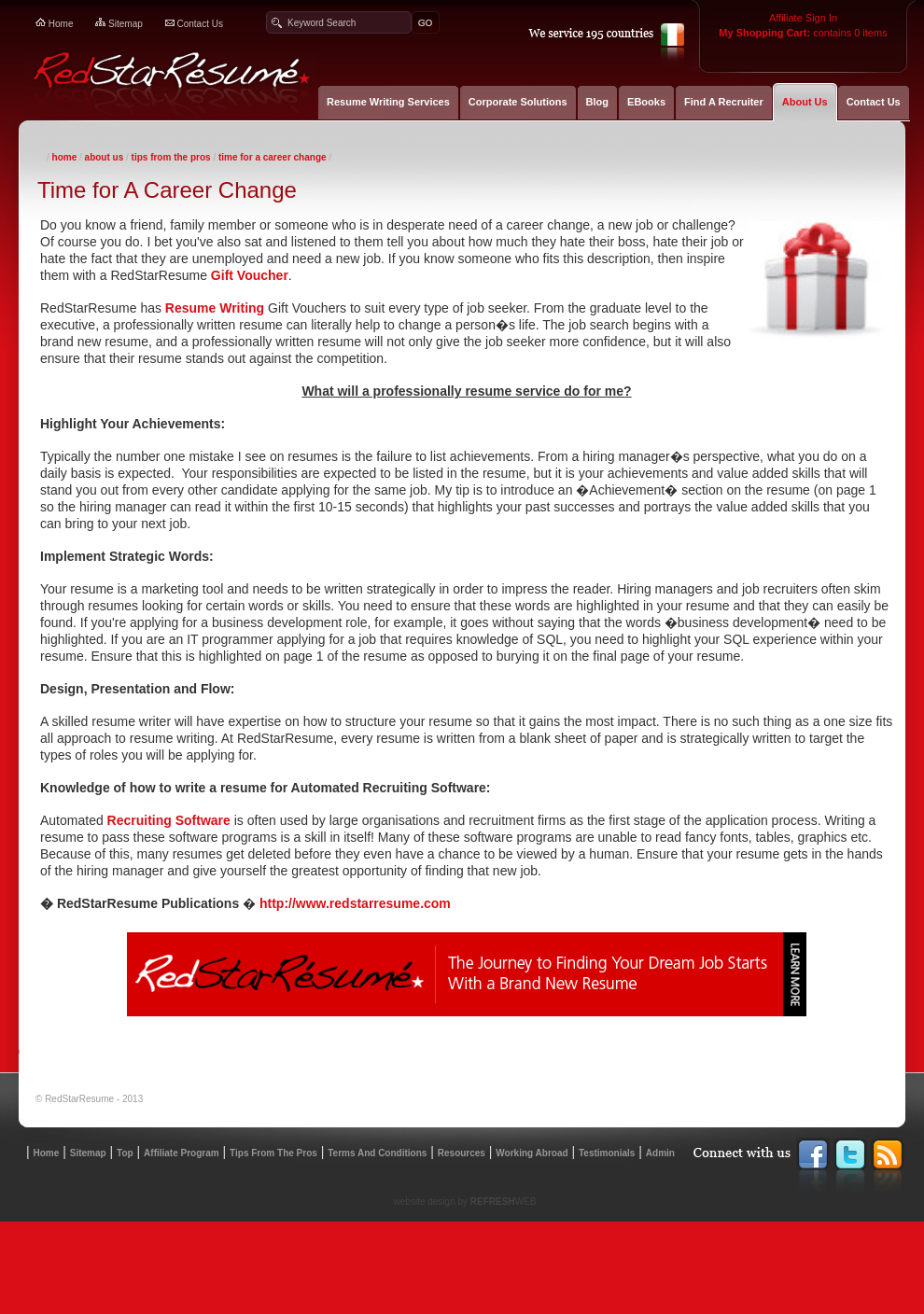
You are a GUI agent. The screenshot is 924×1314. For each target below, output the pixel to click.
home (54, 24)
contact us (194, 24)
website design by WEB (465, 1201)
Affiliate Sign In (803, 13)
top (125, 1153)
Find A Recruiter (723, 101)
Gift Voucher (249, 275)
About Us (805, 101)
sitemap (118, 24)
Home (64, 157)
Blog (597, 101)
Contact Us (874, 101)
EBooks (646, 101)
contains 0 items (803, 28)
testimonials (607, 1153)
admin (660, 1153)
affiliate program (181, 1153)
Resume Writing (214, 308)
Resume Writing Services (388, 101)
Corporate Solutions (518, 101)
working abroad (531, 1153)
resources (461, 1153)
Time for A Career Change (272, 157)
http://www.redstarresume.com (357, 903)
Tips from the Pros (273, 1153)
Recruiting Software (169, 820)
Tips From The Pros (171, 157)
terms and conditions (377, 1153)
